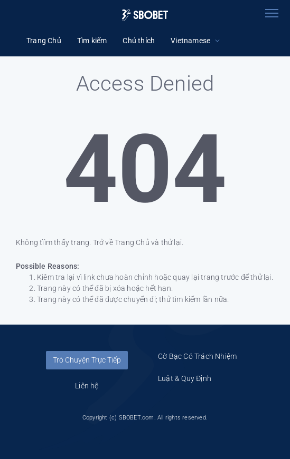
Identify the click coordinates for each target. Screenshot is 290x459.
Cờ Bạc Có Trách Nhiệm (197, 356)
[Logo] (145, 15)
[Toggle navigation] (271, 13)
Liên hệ (86, 386)
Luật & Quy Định (184, 378)
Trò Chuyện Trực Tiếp (87, 360)
